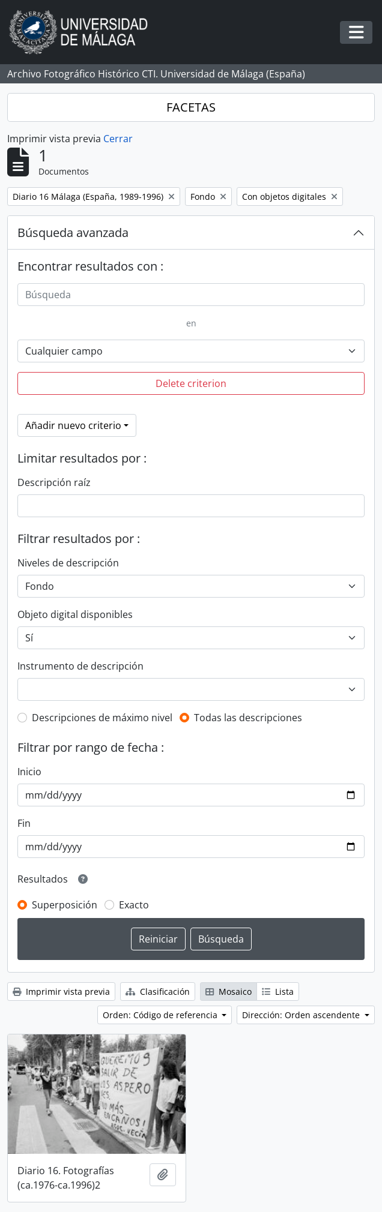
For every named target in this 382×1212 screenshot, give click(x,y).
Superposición (64, 904)
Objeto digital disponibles (75, 614)
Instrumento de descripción (80, 666)
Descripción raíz (54, 482)
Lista (278, 991)
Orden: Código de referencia (161, 1015)
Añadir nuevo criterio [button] (73, 425)
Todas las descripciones (248, 717)
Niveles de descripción (68, 562)
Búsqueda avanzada (73, 232)
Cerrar (118, 138)
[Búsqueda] (191, 294)
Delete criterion (191, 383)
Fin (24, 823)
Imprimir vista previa (61, 991)
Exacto (134, 904)
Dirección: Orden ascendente (302, 1015)
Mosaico (228, 991)
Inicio (29, 771)
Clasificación (158, 991)
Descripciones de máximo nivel (102, 717)
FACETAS (191, 107)
